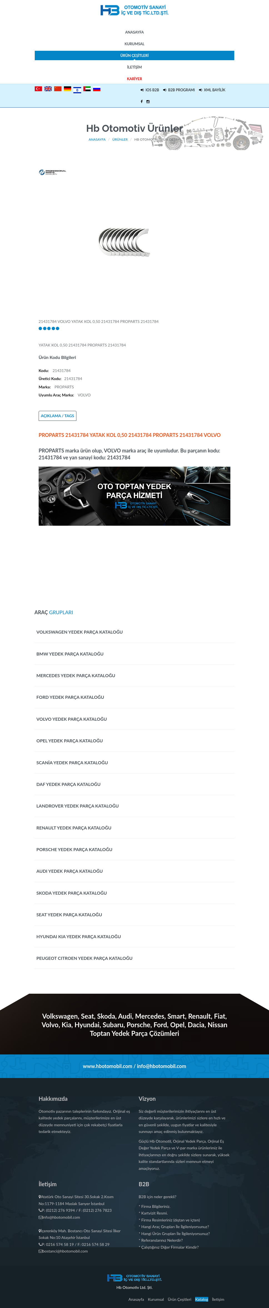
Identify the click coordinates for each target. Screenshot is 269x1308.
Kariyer (134, 79)
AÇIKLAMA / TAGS (57, 415)
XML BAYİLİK (212, 90)
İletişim (134, 67)
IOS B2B (150, 90)
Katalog (201, 1299)
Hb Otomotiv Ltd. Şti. (134, 1287)
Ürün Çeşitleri (134, 56)
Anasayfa (134, 32)
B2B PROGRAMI (179, 90)
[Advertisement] (134, 564)
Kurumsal (134, 44)
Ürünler (120, 139)
